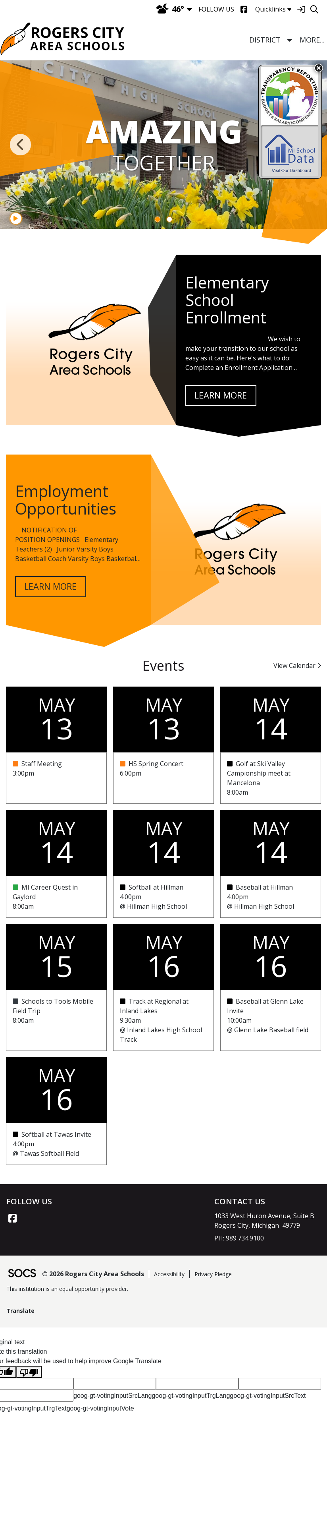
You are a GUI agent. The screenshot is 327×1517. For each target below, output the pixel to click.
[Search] (314, 9)
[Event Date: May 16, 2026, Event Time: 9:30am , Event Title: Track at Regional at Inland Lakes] (163, 1020)
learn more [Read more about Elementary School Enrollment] (220, 395)
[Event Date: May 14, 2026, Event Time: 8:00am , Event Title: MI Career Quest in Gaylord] (56, 896)
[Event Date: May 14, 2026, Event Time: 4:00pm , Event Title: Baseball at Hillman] (271, 896)
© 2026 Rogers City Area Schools (93, 1273)
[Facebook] (243, 9)
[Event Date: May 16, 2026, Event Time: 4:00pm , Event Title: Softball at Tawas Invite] (56, 1144)
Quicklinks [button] (273, 9)
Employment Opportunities (65, 499)
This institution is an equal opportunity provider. (67, 1289)
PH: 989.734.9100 (239, 1238)
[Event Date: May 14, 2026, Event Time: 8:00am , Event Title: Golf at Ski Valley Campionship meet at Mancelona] (271, 778)
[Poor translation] (29, 1372)
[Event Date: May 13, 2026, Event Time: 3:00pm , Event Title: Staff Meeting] (56, 778)
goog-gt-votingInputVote (100, 1408)
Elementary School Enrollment (227, 299)
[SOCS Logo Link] (21, 1274)
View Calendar (297, 665)
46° (170, 9)
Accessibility (169, 1274)
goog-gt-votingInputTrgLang (191, 1395)
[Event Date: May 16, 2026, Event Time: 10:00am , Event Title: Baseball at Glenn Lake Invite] (271, 1020)
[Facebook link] (12, 1218)
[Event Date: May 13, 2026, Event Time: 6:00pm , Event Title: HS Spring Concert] (163, 778)
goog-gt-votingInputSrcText (268, 1395)
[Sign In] (301, 9)
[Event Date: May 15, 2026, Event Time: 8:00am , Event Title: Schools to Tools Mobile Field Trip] (56, 1020)
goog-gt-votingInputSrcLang (112, 1395)
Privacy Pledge (213, 1274)
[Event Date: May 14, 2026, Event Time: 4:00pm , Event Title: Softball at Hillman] (163, 896)
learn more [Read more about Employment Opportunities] (50, 586)
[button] (289, 39)
